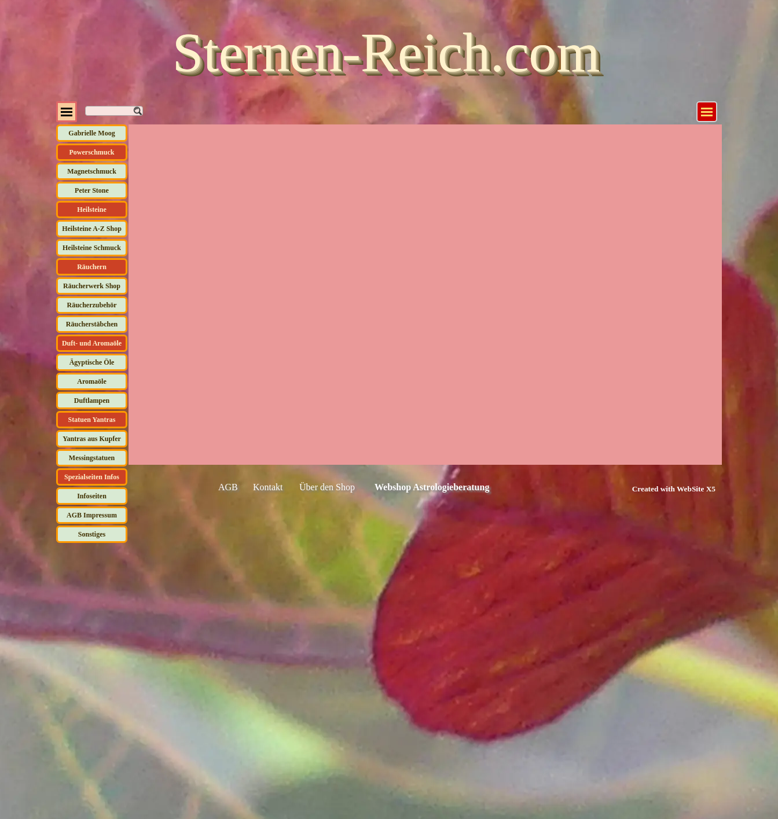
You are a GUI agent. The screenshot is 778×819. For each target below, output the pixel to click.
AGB (228, 487)
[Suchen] (114, 111)
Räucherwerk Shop (91, 286)
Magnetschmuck (91, 171)
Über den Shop (327, 487)
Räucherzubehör (92, 305)
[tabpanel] (660, 488)
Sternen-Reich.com (386, 52)
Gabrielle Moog (91, 133)
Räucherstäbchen (92, 324)
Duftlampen (91, 400)
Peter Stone (92, 190)
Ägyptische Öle (92, 362)
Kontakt (268, 487)
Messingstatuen (92, 458)
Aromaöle (91, 381)
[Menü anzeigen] (706, 111)
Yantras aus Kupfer (92, 439)
